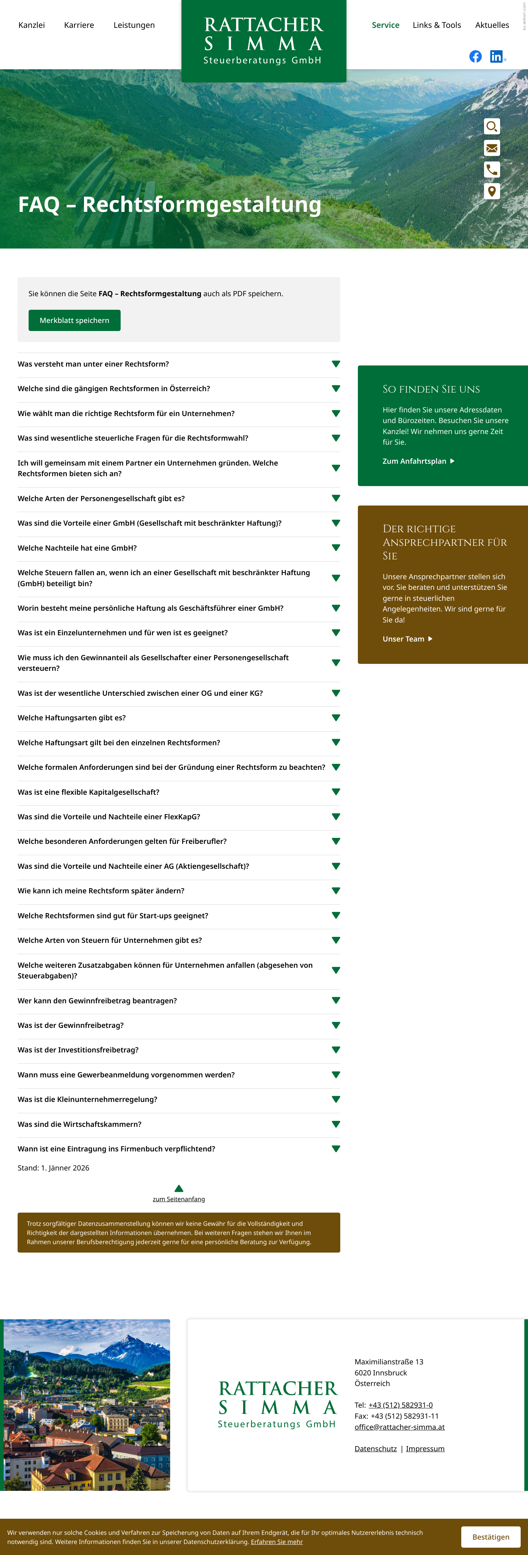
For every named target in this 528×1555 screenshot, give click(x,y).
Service (385, 25)
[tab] (179, 364)
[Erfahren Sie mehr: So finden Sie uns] (419, 461)
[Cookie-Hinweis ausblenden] (491, 1537)
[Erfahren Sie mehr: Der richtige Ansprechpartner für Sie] (408, 639)
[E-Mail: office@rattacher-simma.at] (492, 148)
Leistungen (134, 25)
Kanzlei (31, 25)
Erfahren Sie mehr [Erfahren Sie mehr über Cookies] (277, 1541)
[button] (492, 170)
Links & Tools (437, 25)
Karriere (79, 25)
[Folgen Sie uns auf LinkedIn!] (498, 56)
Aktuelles (492, 25)
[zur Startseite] (264, 41)
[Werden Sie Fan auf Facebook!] (475, 56)
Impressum (425, 1448)
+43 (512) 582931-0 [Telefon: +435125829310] (401, 1405)
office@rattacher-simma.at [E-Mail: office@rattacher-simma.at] (400, 1427)
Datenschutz (376, 1448)
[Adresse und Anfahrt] (492, 191)
